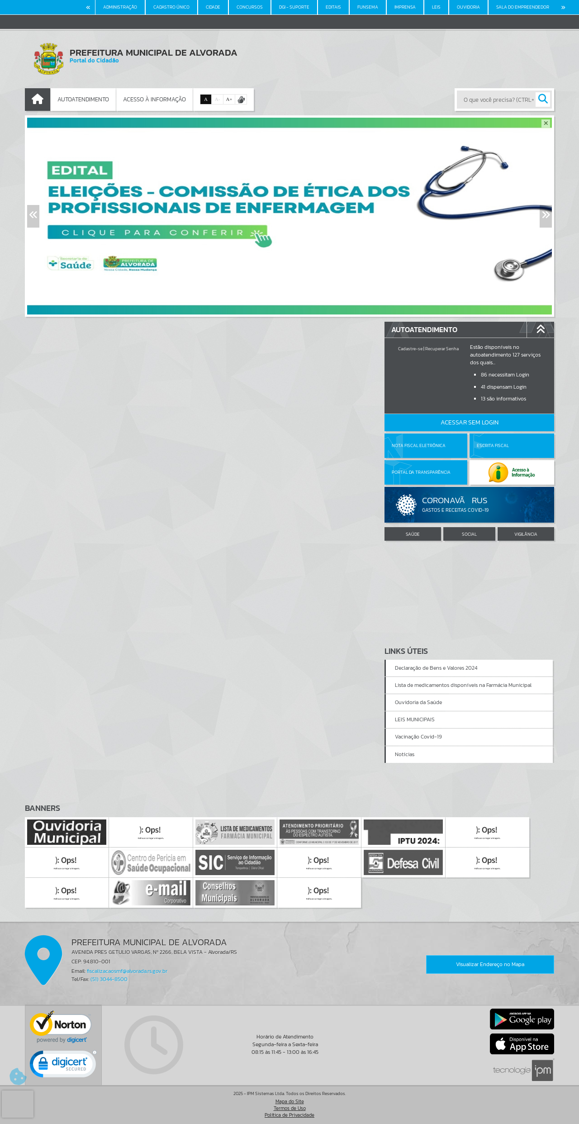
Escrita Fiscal (493, 445)
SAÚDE (413, 534)
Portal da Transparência (421, 472)
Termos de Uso (290, 1108)
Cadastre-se (410, 348)
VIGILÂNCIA (525, 534)
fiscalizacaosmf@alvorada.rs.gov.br (127, 971)
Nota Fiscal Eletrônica (419, 445)
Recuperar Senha (442, 348)
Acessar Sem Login (469, 422)
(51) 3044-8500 (109, 979)
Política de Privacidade (289, 1115)
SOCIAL (469, 534)
